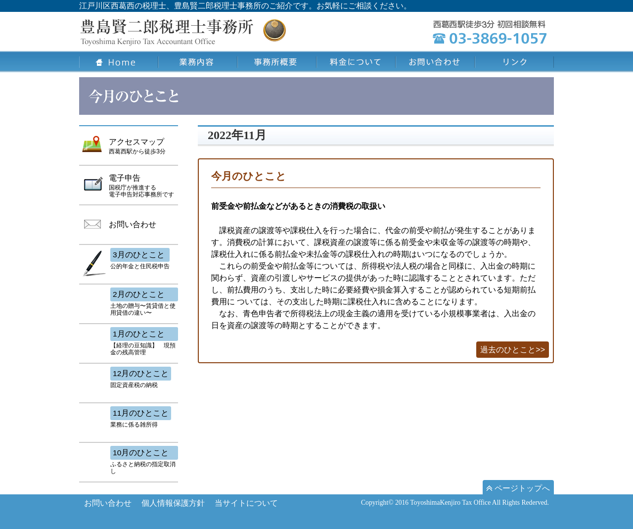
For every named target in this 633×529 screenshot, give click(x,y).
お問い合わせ (108, 503)
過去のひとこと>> (512, 349)
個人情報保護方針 (173, 503)
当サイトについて (246, 503)
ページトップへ (518, 488)
